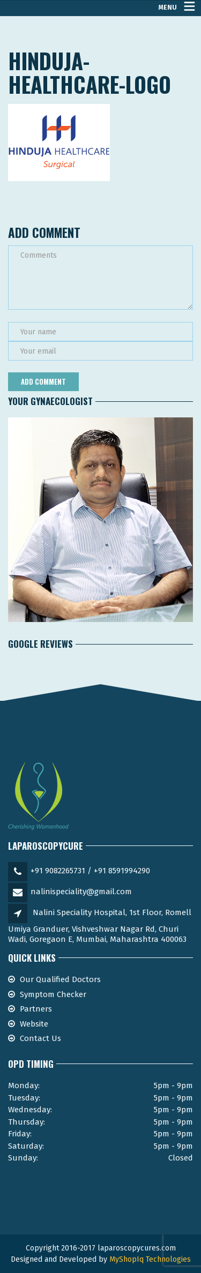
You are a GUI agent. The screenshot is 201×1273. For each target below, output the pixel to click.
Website (34, 1024)
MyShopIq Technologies (150, 1259)
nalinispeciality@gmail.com (81, 891)
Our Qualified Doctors (60, 979)
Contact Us (40, 1038)
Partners (36, 1009)
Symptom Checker (53, 994)
